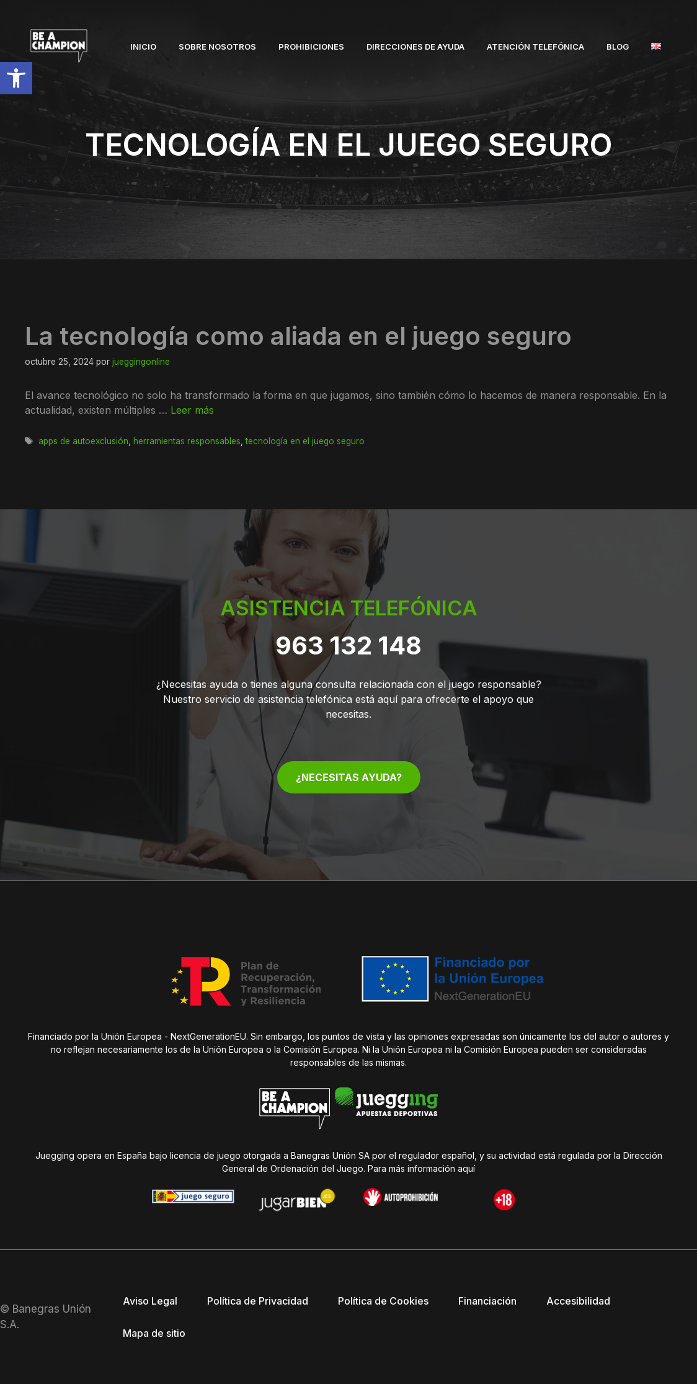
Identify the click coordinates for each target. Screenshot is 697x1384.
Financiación (487, 1301)
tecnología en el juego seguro (305, 441)
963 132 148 (348, 645)
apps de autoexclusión (83, 441)
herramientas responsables (187, 441)
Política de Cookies (383, 1301)
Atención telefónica (535, 46)
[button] (16, 78)
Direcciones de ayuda (415, 46)
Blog (617, 46)
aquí (466, 1168)
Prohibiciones (311, 46)
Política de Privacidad (257, 1301)
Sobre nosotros (217, 46)
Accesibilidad (578, 1301)
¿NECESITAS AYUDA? (349, 777)
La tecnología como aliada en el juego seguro (298, 336)
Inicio (143, 46)
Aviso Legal (150, 1301)
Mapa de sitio (154, 1333)
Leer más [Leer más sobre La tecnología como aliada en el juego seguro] (192, 410)
